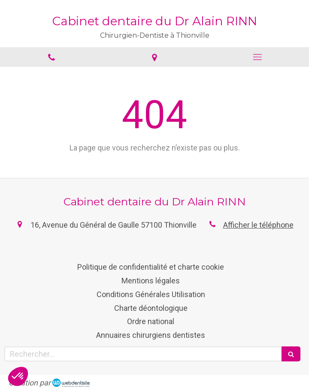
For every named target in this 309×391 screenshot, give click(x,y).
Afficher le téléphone (258, 224)
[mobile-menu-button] (257, 57)
